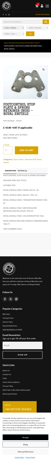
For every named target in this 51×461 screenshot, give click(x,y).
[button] (43, 69)
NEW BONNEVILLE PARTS (12, 330)
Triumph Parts (8, 318)
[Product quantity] (7, 150)
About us (6, 371)
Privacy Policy (30, 457)
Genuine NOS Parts (33, 159)
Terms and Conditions (11, 382)
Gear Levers (34, 43)
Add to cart (26, 150)
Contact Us (7, 374)
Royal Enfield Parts (10, 326)
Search (30, 33)
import (6, 162)
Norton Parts (8, 322)
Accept (25, 437)
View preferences (26, 451)
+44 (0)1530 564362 (42, 14)
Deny (25, 444)
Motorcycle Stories (10, 394)
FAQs (5, 378)
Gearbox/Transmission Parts (19, 43)
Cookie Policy (19, 457)
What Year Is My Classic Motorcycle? (16, 390)
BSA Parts (6, 314)
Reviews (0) (22, 170)
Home (6, 43)
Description (10, 170)
